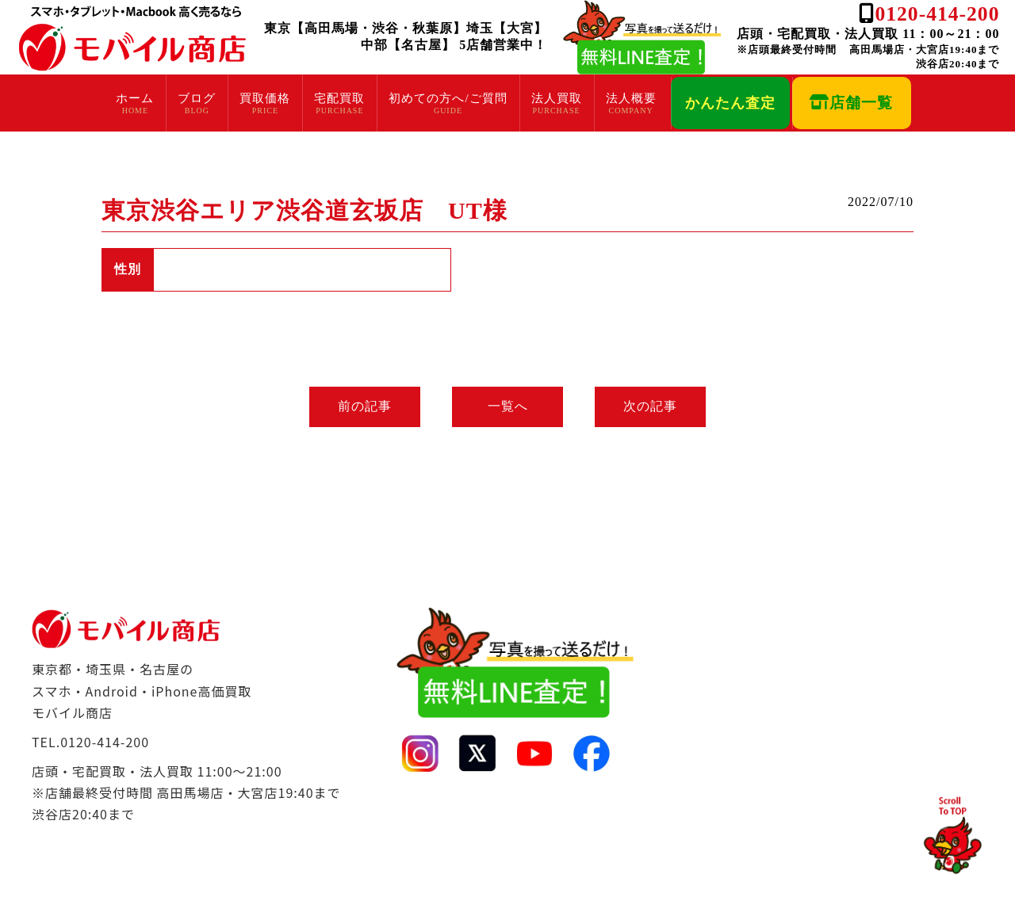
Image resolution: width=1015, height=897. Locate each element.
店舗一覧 (851, 102)
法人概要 (631, 98)
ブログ (197, 98)
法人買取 (556, 98)
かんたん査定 (730, 103)
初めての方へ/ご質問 (448, 98)
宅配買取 (339, 98)
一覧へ (508, 406)
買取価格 (264, 98)
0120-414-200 (937, 13)
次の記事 (650, 406)
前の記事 (365, 406)
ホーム (135, 98)
